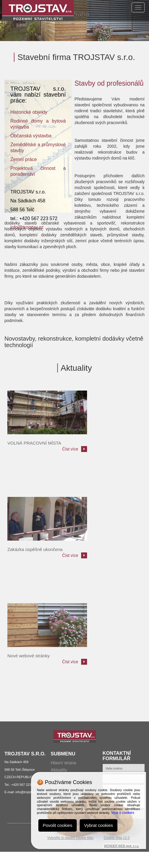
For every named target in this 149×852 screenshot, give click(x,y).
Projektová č (26, 168)
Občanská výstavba (31, 135)
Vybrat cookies (98, 825)
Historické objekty (28, 112)
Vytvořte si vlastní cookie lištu (70, 838)
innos (48, 168)
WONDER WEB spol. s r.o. (121, 846)
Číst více (70, 449)
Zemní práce (23, 159)
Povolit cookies (57, 825)
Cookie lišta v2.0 (117, 838)
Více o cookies (122, 813)
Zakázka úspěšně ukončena (35, 549)
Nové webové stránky (28, 655)
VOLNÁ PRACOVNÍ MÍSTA (34, 442)
